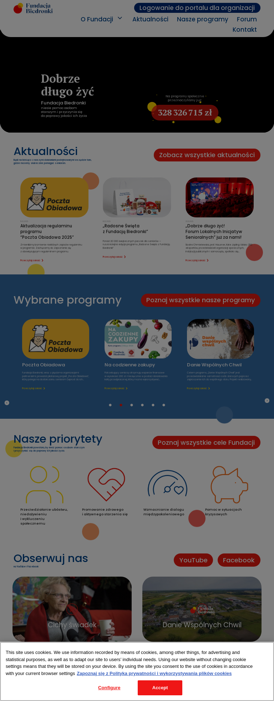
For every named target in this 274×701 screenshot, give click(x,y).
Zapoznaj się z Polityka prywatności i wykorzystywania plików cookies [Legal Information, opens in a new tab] (154, 673)
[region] (137, 671)
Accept (160, 687)
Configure (109, 687)
